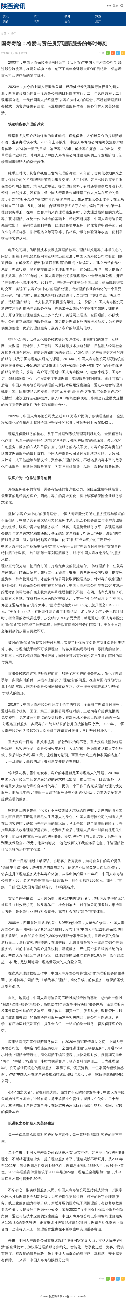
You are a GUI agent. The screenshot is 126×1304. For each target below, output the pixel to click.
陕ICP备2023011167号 (73, 1296)
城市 (36, 16)
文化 (67, 21)
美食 (6, 21)
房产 (98, 21)
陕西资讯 (54, 1296)
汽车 (36, 21)
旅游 (98, 16)
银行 (13, 33)
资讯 (6, 16)
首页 (3, 33)
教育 (67, 16)
